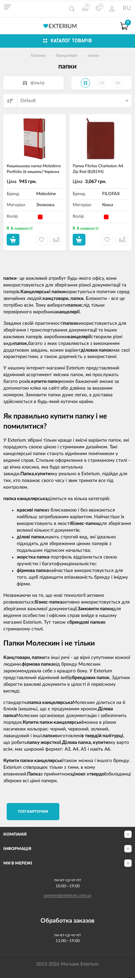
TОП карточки (33, 811)
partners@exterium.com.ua (67, 895)
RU (127, 8)
